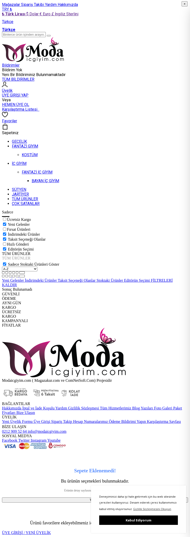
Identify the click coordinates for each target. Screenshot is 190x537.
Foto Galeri (162, 408)
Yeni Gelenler (19, 224)
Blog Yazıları (142, 408)
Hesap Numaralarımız (90, 421)
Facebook (9, 440)
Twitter (23, 440)
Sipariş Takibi (33, 4)
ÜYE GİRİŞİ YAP (15, 95)
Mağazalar (11, 4)
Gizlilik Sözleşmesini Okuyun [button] (152, 509)
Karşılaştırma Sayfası (163, 421)
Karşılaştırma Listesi (20, 109)
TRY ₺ (7, 9)
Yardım (51, 4)
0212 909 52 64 (14, 431)
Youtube (54, 440)
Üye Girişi (42, 421)
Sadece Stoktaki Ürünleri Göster (33, 264)
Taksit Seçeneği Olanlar (27, 239)
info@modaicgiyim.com (46, 431)
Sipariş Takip (61, 421)
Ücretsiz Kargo (19, 219)
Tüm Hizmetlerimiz (115, 408)
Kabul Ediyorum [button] (138, 520)
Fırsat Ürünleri (18, 229)
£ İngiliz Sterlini (64, 14)
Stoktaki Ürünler (110, 280)
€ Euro (45, 14)
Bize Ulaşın (25, 412)
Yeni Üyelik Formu (17, 421)
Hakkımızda (68, 4)
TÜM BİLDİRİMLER (18, 79)
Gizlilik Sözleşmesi (83, 408)
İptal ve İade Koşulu (37, 408)
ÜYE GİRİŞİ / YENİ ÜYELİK (26, 533)
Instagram (38, 440)
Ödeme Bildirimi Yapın (127, 421)
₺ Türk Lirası (14, 14)
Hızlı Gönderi (18, 244)
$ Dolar (33, 14)
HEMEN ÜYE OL (15, 104)
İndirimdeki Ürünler (24, 234)
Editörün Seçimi (21, 249)
